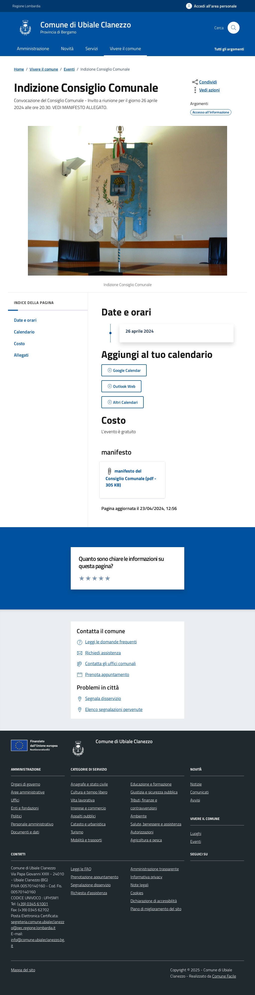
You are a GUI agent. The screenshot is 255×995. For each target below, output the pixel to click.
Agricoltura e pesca (146, 840)
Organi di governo (25, 784)
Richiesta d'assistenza (89, 893)
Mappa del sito (23, 970)
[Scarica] (132, 479)
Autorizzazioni (141, 832)
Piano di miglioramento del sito (155, 909)
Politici (16, 816)
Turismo (77, 832)
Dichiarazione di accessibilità (153, 901)
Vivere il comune (44, 69)
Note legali (139, 885)
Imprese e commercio (88, 808)
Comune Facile (224, 976)
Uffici (15, 800)
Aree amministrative (28, 792)
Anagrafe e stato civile (89, 784)
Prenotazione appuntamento (94, 877)
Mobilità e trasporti (86, 840)
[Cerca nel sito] (234, 28)
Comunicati (199, 792)
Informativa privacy (146, 877)
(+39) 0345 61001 (32, 904)
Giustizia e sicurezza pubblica (154, 792)
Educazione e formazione (151, 784)
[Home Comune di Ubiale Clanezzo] (76, 28)
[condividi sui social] (204, 82)
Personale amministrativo (32, 824)
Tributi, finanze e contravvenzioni (143, 804)
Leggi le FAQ (81, 869)
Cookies (136, 893)
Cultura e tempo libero (89, 792)
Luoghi (195, 833)
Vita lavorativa (83, 800)
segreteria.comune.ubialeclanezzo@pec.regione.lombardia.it (37, 925)
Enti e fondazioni (25, 808)
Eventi (69, 69)
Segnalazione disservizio (91, 885)
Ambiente (138, 816)
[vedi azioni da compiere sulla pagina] (205, 90)
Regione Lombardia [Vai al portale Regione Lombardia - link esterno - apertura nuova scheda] (26, 5)
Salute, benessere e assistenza (155, 824)
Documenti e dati (25, 832)
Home (19, 69)
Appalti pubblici (83, 816)
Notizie (196, 784)
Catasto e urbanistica (88, 824)
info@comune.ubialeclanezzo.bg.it (38, 943)
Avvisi (195, 800)
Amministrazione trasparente (154, 869)
